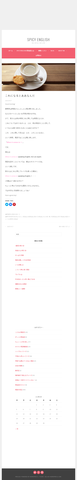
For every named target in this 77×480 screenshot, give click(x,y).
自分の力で (9, 226)
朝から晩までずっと (65, 226)
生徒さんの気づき (20, 250)
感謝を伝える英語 (20, 284)
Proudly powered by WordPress (26, 476)
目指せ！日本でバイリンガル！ (25, 380)
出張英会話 (30, 216)
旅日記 (17, 370)
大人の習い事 (46, 216)
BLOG (52, 51)
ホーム (11, 51)
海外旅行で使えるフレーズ (23, 375)
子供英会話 (54, 216)
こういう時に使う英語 (22, 270)
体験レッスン (42, 51)
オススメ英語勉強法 (21, 346)
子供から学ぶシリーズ (22, 356)
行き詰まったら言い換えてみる (25, 279)
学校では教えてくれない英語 (24, 361)
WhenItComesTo (13, 216)
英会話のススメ (20, 385)
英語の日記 (15, 214)
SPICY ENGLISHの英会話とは (25, 51)
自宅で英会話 (60, 216)
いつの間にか (19, 265)
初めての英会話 (38, 216)
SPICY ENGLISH (38, 39)
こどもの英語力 (20, 332)
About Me (61, 51)
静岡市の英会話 (13, 219)
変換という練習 (20, 289)
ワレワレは (18, 274)
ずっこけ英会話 (20, 337)
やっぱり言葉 (19, 255)
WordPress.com (55, 476)
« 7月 (16, 429)
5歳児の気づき (19, 246)
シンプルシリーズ (20, 351)
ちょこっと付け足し (21, 342)
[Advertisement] (38, 15)
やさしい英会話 (22, 216)
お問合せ (38, 55)
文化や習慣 (18, 366)
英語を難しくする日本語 (23, 260)
